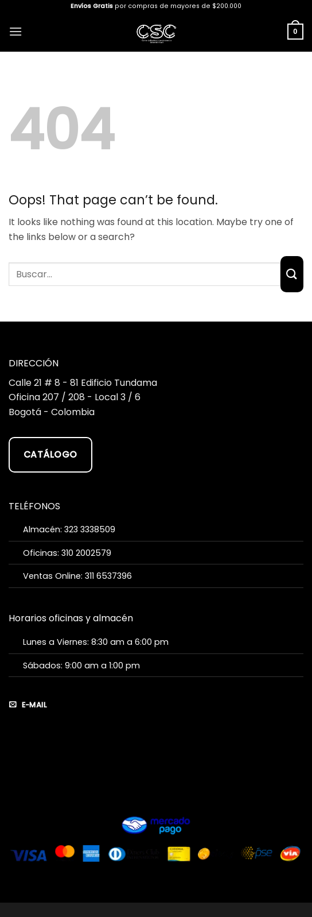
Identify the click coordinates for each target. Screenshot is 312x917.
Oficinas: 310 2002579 (67, 553)
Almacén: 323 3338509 (69, 529)
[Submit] (291, 274)
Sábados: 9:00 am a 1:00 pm (81, 665)
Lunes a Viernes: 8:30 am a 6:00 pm (96, 642)
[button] (15, 31)
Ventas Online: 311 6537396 (77, 576)
